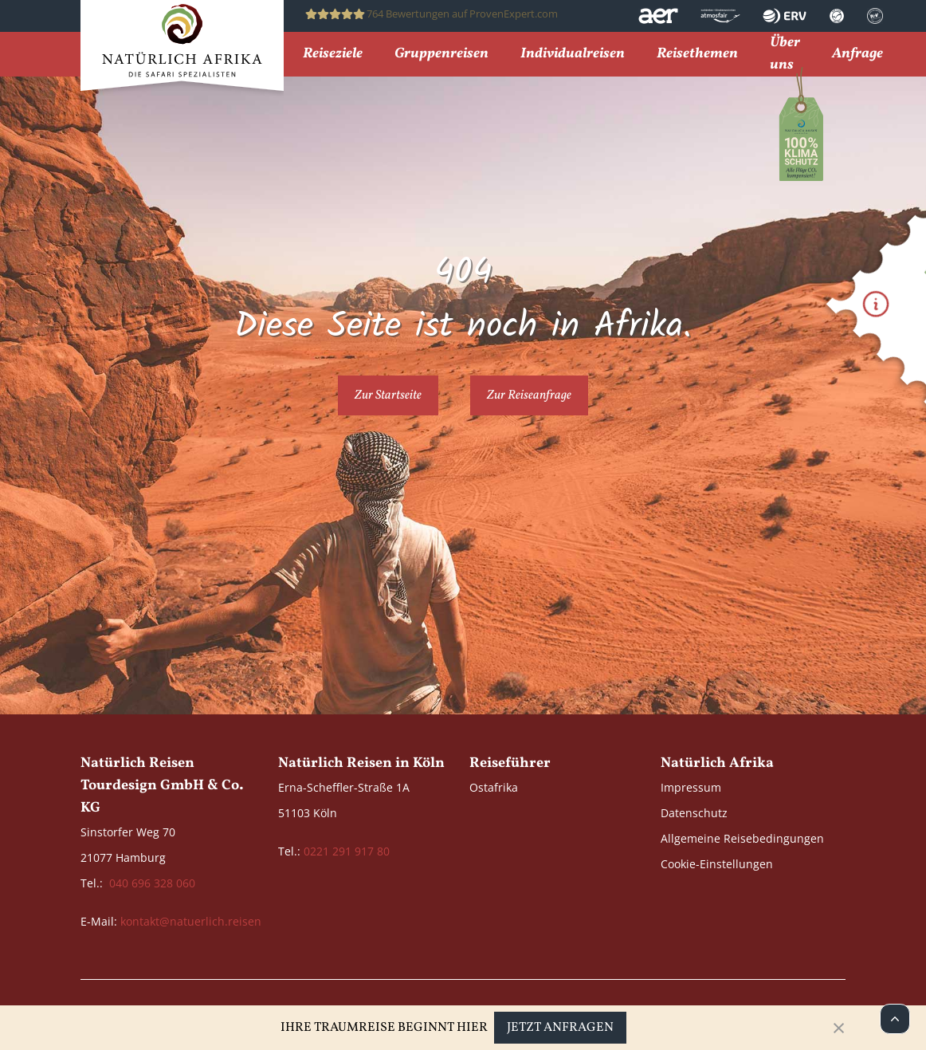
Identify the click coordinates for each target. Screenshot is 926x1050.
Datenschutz (694, 812)
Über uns (785, 55)
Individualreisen (572, 54)
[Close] (839, 1027)
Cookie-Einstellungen (717, 863)
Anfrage (857, 54)
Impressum (691, 787)
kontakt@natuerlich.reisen (190, 921)
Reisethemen (697, 54)
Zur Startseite (388, 395)
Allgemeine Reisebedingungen (742, 838)
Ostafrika (493, 787)
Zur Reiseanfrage (529, 395)
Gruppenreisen (441, 54)
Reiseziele (333, 54)
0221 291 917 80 (347, 851)
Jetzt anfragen (560, 1027)
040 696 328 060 (152, 883)
